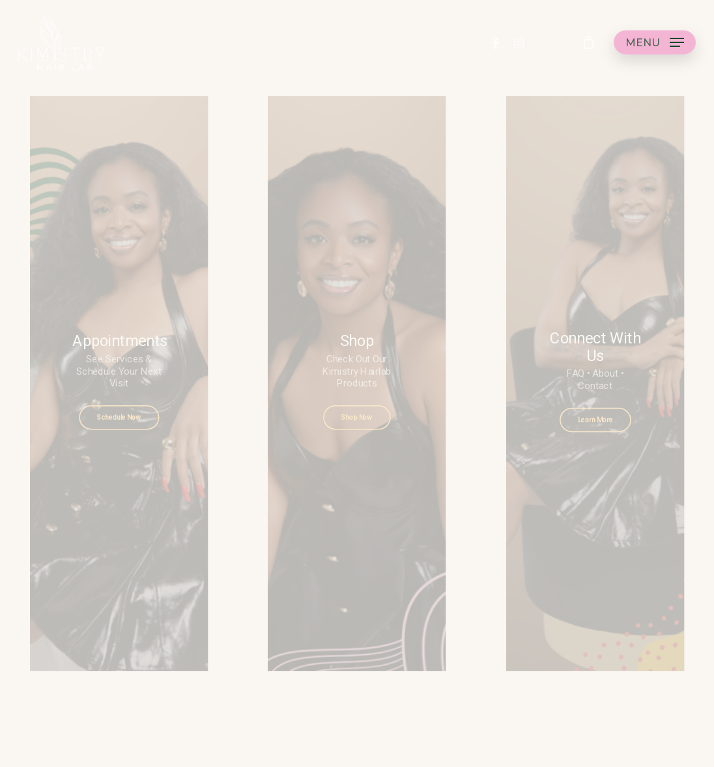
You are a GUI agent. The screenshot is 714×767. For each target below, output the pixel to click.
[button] (655, 48)
